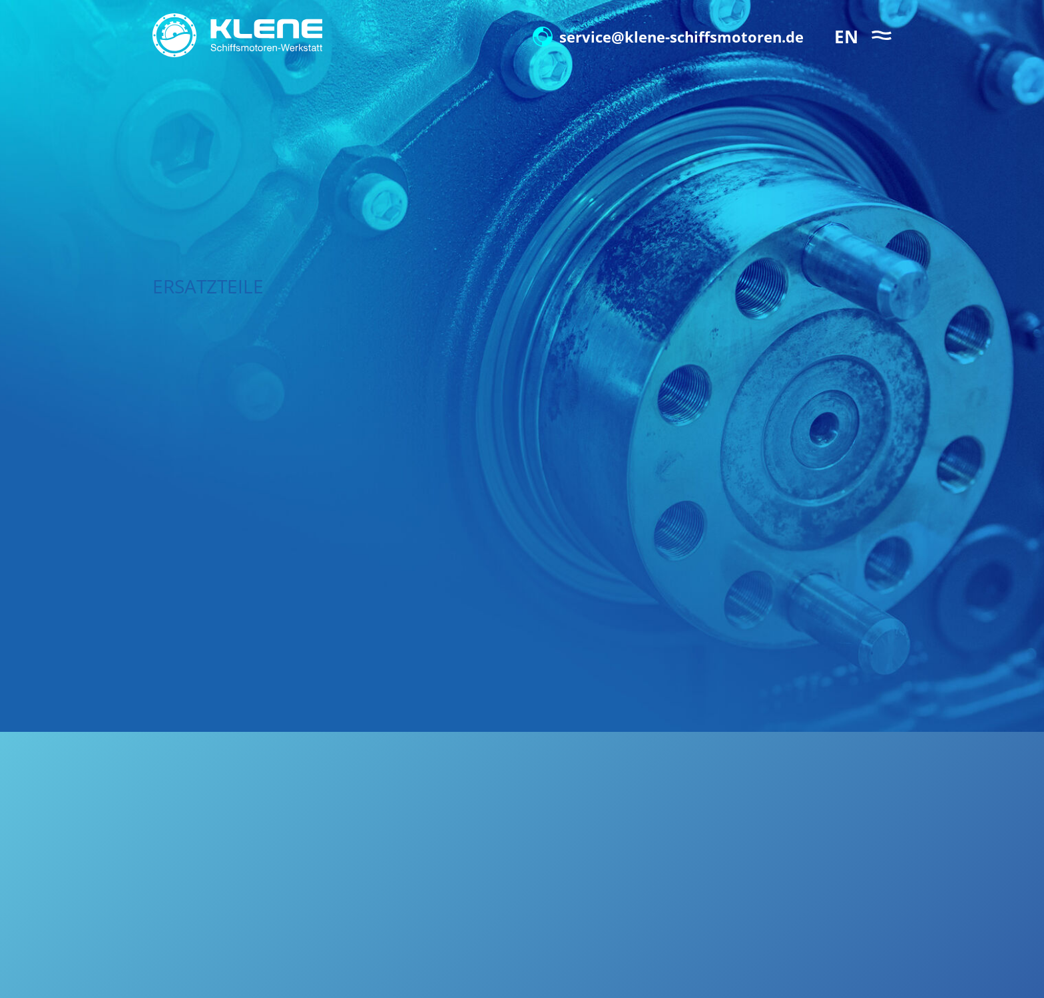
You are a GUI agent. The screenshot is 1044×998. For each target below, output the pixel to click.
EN (846, 37)
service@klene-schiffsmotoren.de (668, 37)
